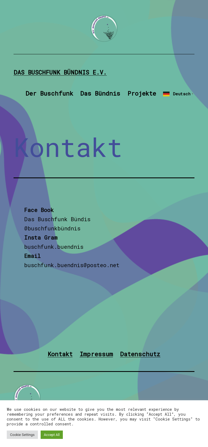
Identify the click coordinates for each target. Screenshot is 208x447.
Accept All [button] (52, 435)
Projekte (142, 93)
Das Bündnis (100, 93)
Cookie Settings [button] (22, 435)
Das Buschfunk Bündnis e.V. (60, 72)
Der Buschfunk (49, 93)
